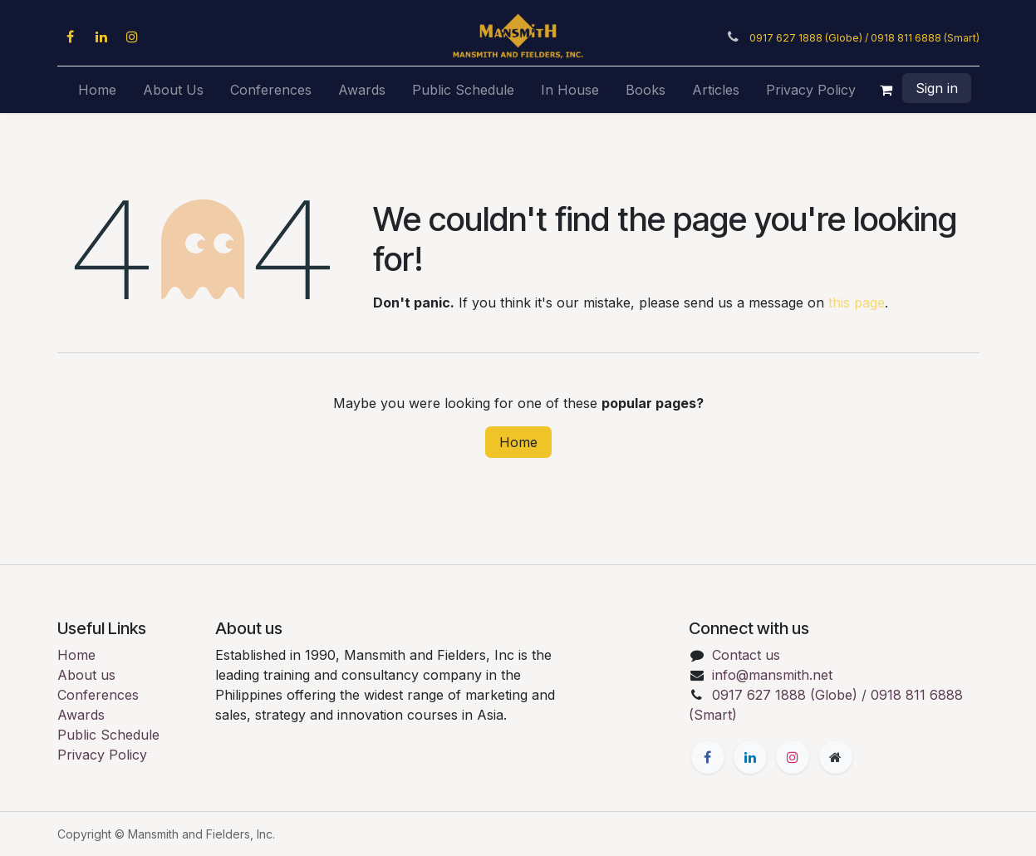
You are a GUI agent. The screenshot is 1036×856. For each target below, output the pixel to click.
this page (856, 302)
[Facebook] (70, 36)
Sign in (937, 88)
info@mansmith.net (772, 675)
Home (518, 442)
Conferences (98, 694)
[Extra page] (835, 757)
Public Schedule (108, 734)
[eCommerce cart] (885, 89)
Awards (81, 714)
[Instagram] (132, 36)
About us (86, 675)
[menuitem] (97, 89)
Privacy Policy (102, 754)
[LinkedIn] (101, 36)
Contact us (746, 655)
